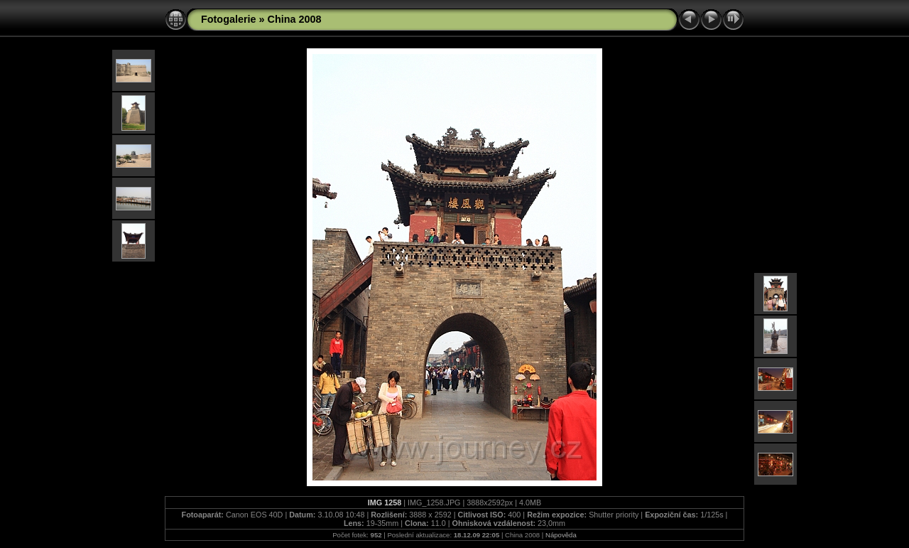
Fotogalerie (228, 19)
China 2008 (295, 19)
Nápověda (561, 535)
